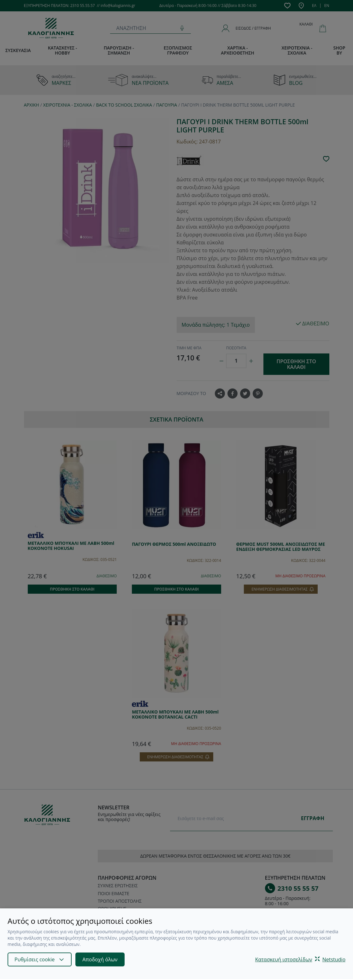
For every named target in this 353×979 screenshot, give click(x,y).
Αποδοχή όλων (99, 959)
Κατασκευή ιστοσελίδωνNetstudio (300, 959)
